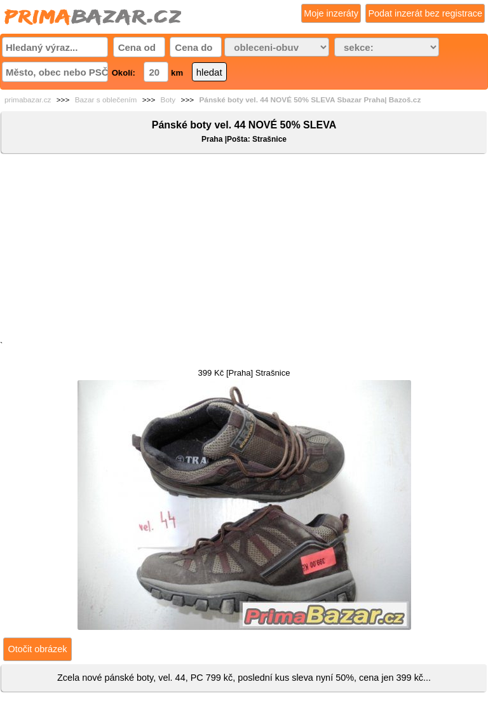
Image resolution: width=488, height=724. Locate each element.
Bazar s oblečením (106, 99)
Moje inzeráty (331, 13)
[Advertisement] (244, 250)
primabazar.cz (27, 99)
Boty (168, 99)
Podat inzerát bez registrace (425, 13)
